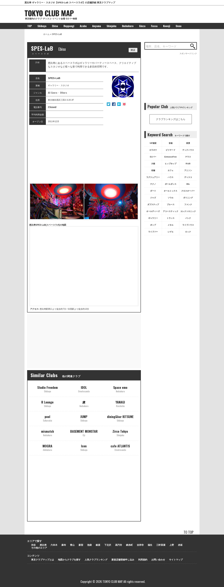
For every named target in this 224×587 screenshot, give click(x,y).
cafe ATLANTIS (120, 448)
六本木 (54, 545)
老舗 (153, 170)
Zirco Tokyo (120, 433)
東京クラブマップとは (42, 559)
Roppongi (69, 26)
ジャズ (153, 198)
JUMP (83, 418)
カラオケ (153, 150)
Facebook (113, 104)
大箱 (153, 164)
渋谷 (33, 545)
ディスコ (188, 177)
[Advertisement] (84, 153)
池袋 (89, 545)
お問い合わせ (158, 559)
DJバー (153, 157)
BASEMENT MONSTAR (84, 433)
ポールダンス (170, 184)
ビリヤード (170, 150)
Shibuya (41, 26)
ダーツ (153, 191)
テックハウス (188, 150)
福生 (150, 545)
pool (47, 418)
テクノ (153, 184)
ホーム (46, 34)
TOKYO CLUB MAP (49, 13)
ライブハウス (188, 225)
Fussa (154, 26)
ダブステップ (153, 204)
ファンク (188, 204)
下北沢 (107, 545)
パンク (188, 218)
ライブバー (153, 232)
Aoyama (96, 26)
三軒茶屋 (160, 545)
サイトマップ (176, 559)
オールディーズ (153, 211)
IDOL (84, 389)
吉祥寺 (140, 545)
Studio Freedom (47, 389)
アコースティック (170, 211)
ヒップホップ (170, 164)
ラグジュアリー (153, 177)
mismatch (47, 433)
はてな (119, 104)
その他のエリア (39, 547)
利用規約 (142, 559)
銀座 (98, 545)
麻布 (63, 545)
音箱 (171, 143)
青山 (72, 545)
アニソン (188, 170)
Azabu (83, 26)
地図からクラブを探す (69, 559)
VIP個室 (153, 143)
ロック (188, 232)
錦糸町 (129, 545)
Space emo (120, 389)
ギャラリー (153, 218)
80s (188, 184)
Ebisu (55, 26)
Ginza (142, 26)
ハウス (170, 177)
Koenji (166, 26)
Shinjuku (111, 26)
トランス (170, 218)
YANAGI (120, 404)
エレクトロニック (188, 211)
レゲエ (170, 232)
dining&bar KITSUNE (120, 418)
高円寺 (118, 545)
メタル (170, 225)
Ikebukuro (128, 26)
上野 (171, 545)
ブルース (170, 204)
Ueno (178, 26)
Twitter (108, 104)
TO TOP (189, 532)
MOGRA (47, 448)
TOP (29, 26)
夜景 (188, 143)
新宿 (81, 545)
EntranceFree (170, 157)
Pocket (124, 104)
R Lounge (47, 404)
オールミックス (170, 191)
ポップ (153, 225)
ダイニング (188, 198)
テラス (188, 157)
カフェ (170, 170)
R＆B (188, 164)
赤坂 (180, 545)
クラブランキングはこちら (170, 119)
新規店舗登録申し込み (122, 559)
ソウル (170, 198)
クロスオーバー (188, 191)
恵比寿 (43, 545)
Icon (83, 448)
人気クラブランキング (96, 559)
